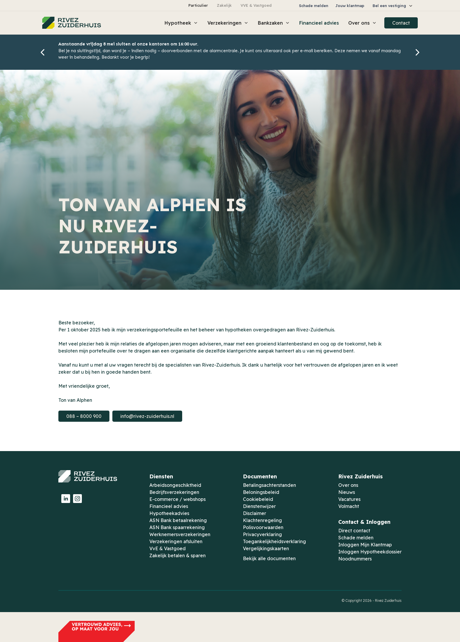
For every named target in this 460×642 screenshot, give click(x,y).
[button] (393, 5)
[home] (71, 23)
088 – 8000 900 (84, 416)
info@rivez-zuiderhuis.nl (147, 416)
